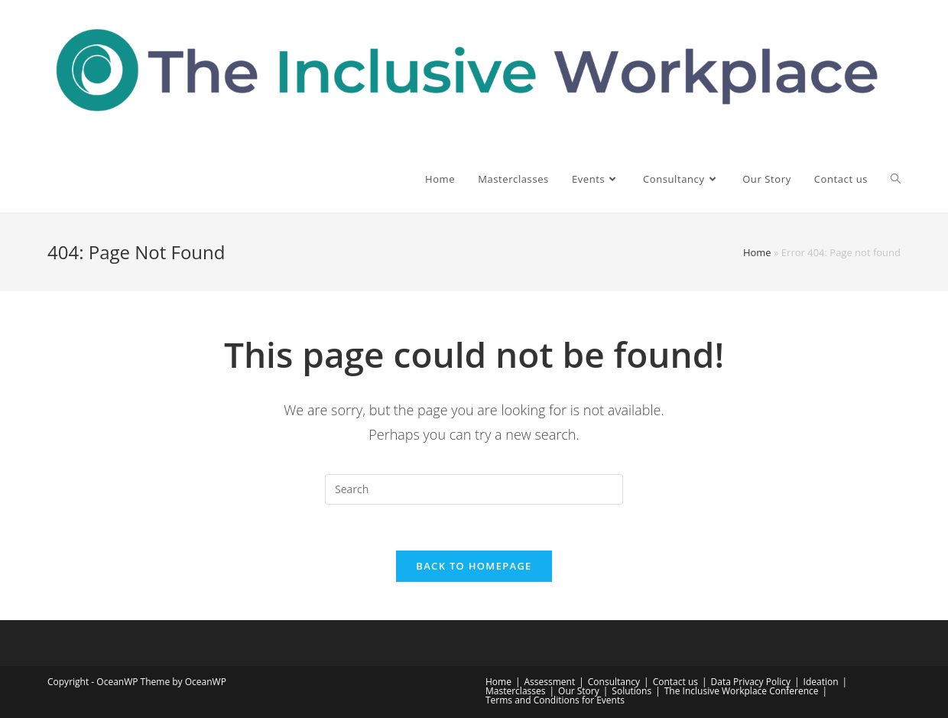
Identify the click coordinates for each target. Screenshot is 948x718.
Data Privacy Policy (751, 681)
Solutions (631, 690)
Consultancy (614, 681)
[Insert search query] (474, 489)
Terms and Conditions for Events (555, 700)
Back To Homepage (473, 566)
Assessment (550, 681)
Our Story (578, 690)
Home (757, 252)
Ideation (821, 681)
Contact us (675, 681)
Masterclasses (515, 690)
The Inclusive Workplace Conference (741, 690)
